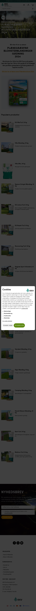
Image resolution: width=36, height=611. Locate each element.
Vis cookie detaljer (7, 321)
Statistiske (7, 318)
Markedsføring (8, 313)
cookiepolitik (24, 308)
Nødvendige (7, 311)
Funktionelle (7, 315)
